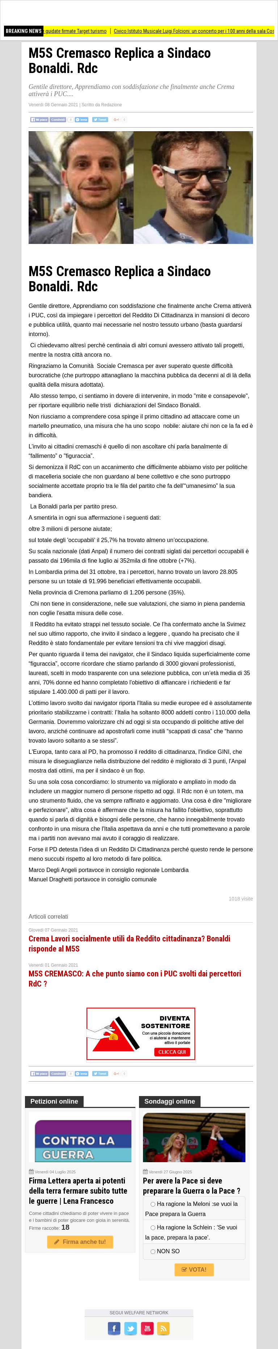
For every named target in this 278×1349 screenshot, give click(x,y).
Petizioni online (54, 1101)
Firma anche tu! (80, 1242)
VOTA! (194, 1270)
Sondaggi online (169, 1101)
